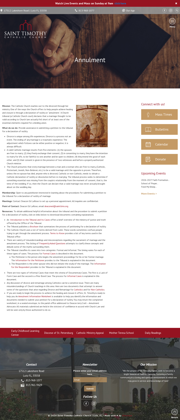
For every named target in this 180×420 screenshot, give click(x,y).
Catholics (78, 289)
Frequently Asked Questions (52, 243)
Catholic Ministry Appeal (90, 333)
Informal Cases (74, 276)
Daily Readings (153, 333)
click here (120, 3)
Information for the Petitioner (29, 260)
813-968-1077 (84, 10)
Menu (172, 23)
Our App (128, 10)
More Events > (149, 193)
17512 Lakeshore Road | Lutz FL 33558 (23, 10)
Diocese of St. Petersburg (58, 333)
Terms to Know (57, 233)
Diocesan (127, 415)
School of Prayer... (149, 183)
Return (174, 413)
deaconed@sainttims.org (56, 206)
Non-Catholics (97, 289)
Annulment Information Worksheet (34, 296)
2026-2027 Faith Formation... (155, 180)
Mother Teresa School (121, 333)
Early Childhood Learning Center (25, 332)
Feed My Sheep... (149, 186)
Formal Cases (49, 253)
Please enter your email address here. (90, 372)
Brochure (34, 226)
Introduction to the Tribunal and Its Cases (30, 219)
